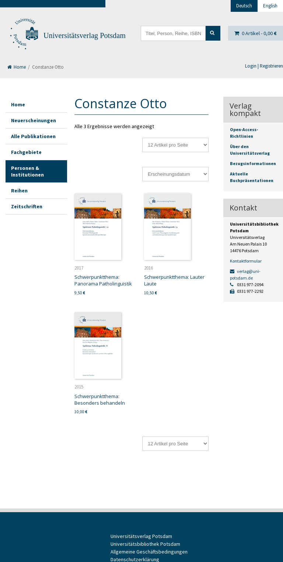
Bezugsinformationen (253, 163)
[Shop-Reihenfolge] (175, 174)
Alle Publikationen (33, 136)
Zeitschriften (26, 206)
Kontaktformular (246, 261)
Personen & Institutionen (27, 171)
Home (16, 67)
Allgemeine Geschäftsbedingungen (149, 551)
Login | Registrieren (264, 66)
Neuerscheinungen (33, 120)
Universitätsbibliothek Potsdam (145, 544)
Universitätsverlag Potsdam (84, 35)
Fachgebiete (26, 152)
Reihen (19, 190)
